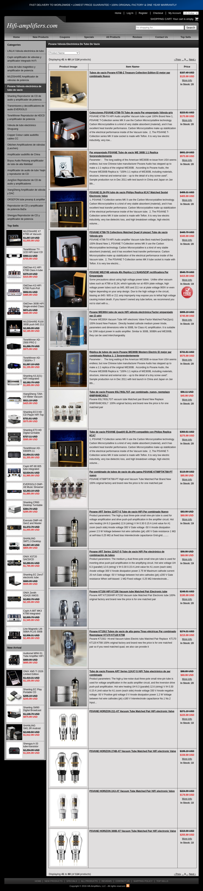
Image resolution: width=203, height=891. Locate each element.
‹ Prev (177, 59)
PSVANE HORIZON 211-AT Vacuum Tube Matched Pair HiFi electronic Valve (131, 711)
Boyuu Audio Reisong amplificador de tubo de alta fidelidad (25, 162)
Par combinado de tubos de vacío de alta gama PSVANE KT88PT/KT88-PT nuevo (130, 473)
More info (187, 80)
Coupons (65, 37)
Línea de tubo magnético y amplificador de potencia (21, 69)
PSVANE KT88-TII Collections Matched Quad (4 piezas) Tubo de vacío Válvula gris (128, 234)
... (183, 59)
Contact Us (161, 37)
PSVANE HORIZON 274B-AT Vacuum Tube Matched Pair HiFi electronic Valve (132, 751)
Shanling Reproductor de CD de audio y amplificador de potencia (24, 98)
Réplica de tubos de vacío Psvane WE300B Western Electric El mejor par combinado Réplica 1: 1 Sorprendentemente (130, 354)
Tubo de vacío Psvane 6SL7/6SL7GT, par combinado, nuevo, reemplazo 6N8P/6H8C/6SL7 (129, 394)
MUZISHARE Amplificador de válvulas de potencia (22, 78)
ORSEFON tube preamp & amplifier (26, 199)
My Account (175, 13)
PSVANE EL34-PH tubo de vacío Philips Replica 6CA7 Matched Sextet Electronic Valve (128, 194)
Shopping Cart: (161, 18)
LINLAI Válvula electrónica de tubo (25, 51)
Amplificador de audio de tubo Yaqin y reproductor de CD (26, 172)
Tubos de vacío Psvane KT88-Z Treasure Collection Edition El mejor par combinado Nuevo (129, 74)
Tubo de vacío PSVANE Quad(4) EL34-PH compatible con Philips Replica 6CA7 (130, 434)
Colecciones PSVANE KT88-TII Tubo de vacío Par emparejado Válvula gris (131, 112)
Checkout (158, 13)
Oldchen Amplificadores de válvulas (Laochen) (26, 146)
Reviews (137, 37)
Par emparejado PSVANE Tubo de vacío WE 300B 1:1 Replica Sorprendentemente (123, 154)
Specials (89, 37)
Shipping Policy (142, 881)
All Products (113, 37)
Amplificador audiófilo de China (23, 154)
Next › (192, 59)
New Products (41, 37)
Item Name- (133, 66)
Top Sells (186, 37)
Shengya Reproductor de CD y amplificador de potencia (23, 217)
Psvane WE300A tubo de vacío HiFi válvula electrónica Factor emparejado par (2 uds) (131, 314)
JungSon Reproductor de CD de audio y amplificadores (24, 182)
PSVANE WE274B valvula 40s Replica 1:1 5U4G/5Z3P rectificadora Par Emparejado (128, 274)
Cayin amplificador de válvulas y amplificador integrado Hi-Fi (24, 59)
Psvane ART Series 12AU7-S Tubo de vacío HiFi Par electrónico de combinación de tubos (126, 553)
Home (118, 13)
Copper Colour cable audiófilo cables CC (23, 137)
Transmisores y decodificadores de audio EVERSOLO (25, 107)
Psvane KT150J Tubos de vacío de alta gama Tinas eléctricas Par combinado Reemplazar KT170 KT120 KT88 (132, 633)
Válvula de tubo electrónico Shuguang (21, 127)
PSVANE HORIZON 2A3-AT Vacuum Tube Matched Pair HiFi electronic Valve (132, 791)
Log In (130, 13)
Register (143, 13)
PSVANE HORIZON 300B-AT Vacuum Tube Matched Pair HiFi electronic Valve (132, 831)
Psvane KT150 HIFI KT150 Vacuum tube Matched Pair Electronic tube (128, 591)
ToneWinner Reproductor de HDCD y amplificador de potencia (26, 117)
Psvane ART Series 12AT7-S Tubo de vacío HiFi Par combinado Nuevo (129, 511)
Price (187, 66)
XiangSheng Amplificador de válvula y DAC (26, 191)
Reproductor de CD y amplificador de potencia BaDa (25, 207)
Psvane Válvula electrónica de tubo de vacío (24, 88)
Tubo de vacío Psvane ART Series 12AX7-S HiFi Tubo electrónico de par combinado (129, 673)
